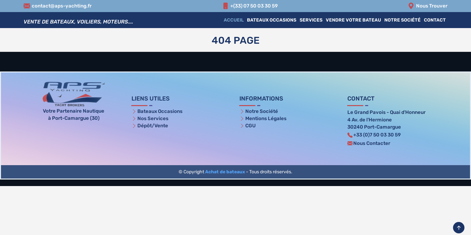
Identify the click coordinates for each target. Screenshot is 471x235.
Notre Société (402, 20)
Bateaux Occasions (271, 20)
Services (311, 20)
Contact (435, 20)
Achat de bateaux (225, 172)
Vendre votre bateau (353, 20)
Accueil (234, 20)
